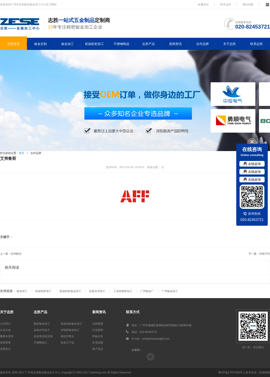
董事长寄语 (7, 336)
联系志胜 (225, 4)
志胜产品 (148, 44)
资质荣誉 (5, 342)
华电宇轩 (264, 253)
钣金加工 (67, 44)
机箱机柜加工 (94, 44)
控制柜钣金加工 (70, 330)
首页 (21, 153)
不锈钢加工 (40, 342)
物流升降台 (67, 336)
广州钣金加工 (170, 291)
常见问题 (97, 342)
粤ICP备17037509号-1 (231, 372)
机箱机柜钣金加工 (70, 291)
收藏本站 (203, 4)
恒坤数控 (16, 253)
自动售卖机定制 (43, 336)
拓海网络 (264, 372)
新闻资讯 (175, 44)
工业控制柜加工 (122, 291)
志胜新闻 (97, 323)
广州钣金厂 (147, 291)
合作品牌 (202, 44)
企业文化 (5, 330)
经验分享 (97, 336)
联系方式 (133, 312)
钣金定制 (40, 44)
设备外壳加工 (97, 291)
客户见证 (97, 348)
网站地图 (248, 4)
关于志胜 (229, 44)
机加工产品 (67, 342)
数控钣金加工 (42, 323)
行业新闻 (97, 330)
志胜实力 (5, 348)
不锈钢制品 (121, 44)
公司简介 (5, 323)
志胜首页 (13, 44)
